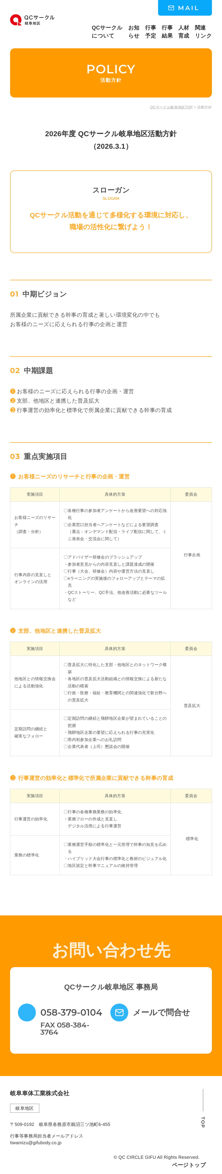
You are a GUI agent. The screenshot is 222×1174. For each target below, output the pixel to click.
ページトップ (189, 1165)
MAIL (189, 8)
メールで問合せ (161, 1012)
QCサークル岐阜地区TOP (171, 107)
